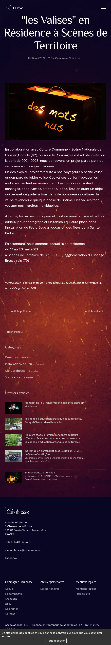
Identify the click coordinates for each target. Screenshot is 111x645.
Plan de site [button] (83, 594)
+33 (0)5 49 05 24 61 (18, 542)
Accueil (9, 589)
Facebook (11, 558)
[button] (103, 7)
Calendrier (11, 609)
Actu (8, 603)
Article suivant (92, 311)
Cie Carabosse (59, 60)
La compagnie (14, 594)
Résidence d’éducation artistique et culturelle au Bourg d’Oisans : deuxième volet (53, 420)
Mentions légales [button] (86, 589)
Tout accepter (56, 640)
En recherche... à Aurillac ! (40, 472)
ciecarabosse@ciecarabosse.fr (24, 550)
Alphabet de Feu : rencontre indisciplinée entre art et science (54, 404)
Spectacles (19, 377)
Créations (74, 60)
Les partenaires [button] (50, 589)
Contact (10, 613)
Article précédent (20, 311)
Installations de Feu (24, 364)
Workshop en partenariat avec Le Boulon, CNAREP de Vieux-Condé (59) (54, 452)
